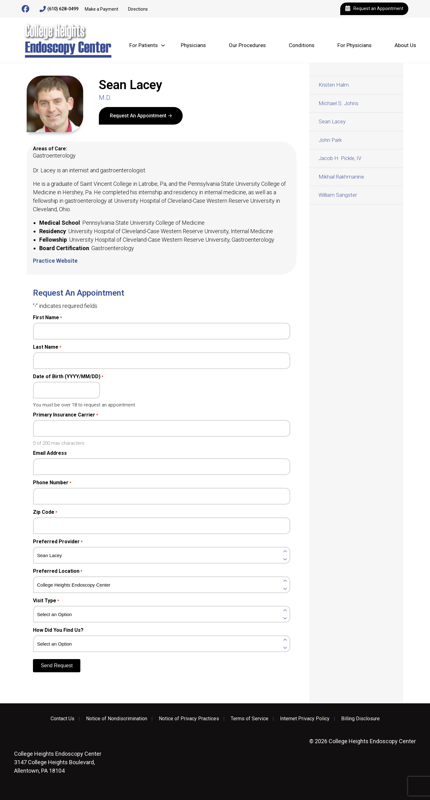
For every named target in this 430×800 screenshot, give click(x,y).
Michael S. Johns (338, 103)
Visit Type (46, 600)
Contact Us (62, 718)
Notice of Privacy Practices (189, 718)
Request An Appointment (138, 116)
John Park (330, 140)
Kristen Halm (334, 85)
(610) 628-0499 (59, 9)
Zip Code (45, 512)
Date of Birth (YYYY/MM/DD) (68, 376)
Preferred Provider (58, 541)
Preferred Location (57, 571)
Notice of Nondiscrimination (116, 718)
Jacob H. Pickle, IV (340, 158)
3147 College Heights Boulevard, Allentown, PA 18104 (57, 762)
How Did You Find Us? (58, 630)
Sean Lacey (332, 121)
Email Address (50, 453)
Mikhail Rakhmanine (341, 177)
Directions (138, 9)
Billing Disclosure (360, 718)
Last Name (47, 347)
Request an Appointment (374, 9)
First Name (47, 317)
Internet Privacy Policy (305, 718)
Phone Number (52, 482)
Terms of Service (249, 718)
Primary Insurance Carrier (65, 414)
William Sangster (338, 195)
